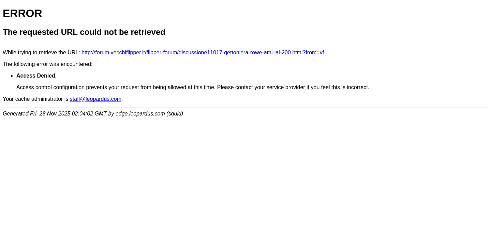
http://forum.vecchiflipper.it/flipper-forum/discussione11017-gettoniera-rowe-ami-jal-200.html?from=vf (202, 52)
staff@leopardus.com (95, 99)
